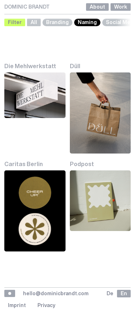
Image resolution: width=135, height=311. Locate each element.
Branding (57, 22)
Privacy (46, 305)
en (124, 293)
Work (120, 6)
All (34, 22)
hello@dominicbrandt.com (56, 293)
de (110, 293)
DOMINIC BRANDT (27, 6)
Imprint (17, 305)
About (97, 6)
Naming (87, 22)
